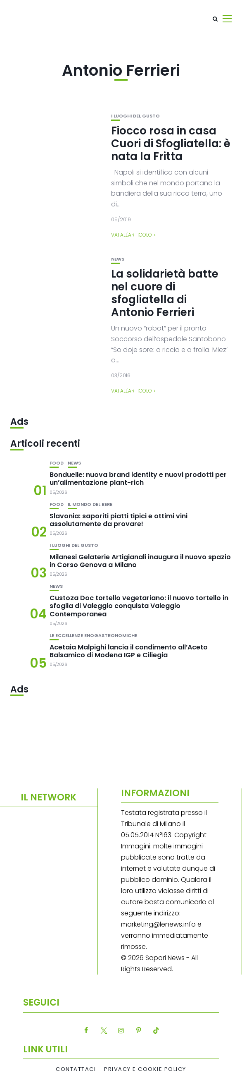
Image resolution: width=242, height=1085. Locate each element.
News (117, 259)
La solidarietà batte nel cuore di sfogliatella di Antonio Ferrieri (164, 293)
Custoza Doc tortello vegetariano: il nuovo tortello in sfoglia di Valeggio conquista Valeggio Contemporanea (139, 605)
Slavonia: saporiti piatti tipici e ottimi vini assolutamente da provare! (118, 520)
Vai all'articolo (131, 234)
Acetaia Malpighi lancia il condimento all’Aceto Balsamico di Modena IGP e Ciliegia (129, 651)
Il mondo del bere (90, 504)
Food (57, 463)
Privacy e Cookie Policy (145, 1069)
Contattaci (76, 1069)
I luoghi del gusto (135, 116)
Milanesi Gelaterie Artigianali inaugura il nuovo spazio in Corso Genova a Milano (140, 561)
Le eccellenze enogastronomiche (93, 635)
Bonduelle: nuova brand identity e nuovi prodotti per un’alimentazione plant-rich (138, 478)
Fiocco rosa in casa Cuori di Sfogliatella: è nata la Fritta (170, 143)
